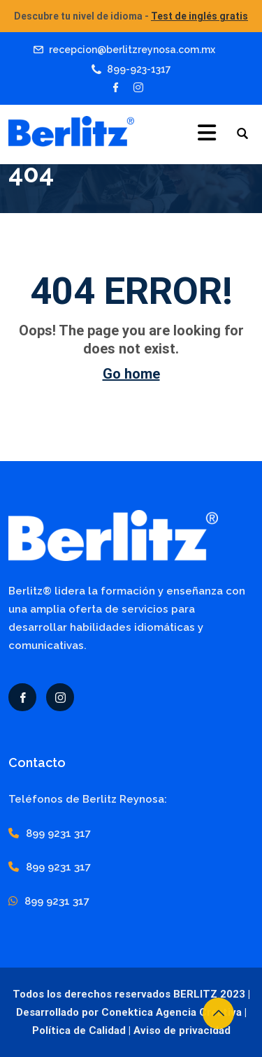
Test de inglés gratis (199, 16)
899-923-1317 (139, 69)
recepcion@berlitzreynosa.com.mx (132, 49)
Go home (131, 373)
